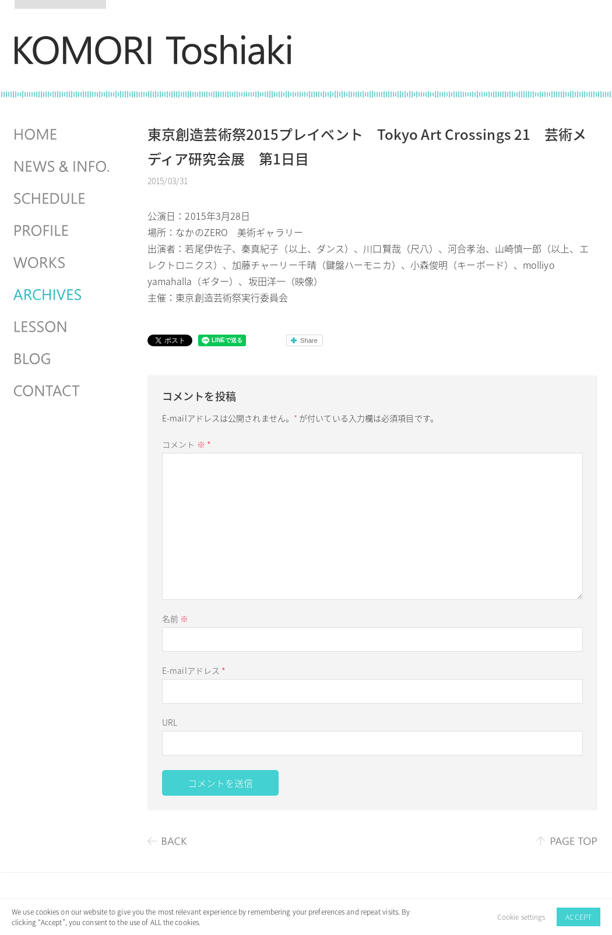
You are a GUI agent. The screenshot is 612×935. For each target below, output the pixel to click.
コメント (186, 444)
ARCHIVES (62, 295)
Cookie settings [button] (521, 917)
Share (309, 340)
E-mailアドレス (194, 670)
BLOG (62, 359)
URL (169, 722)
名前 (175, 618)
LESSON (62, 327)
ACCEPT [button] (578, 917)
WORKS (62, 263)
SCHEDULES (62, 199)
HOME (62, 134)
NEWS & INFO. (62, 167)
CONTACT (62, 391)
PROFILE (62, 231)
